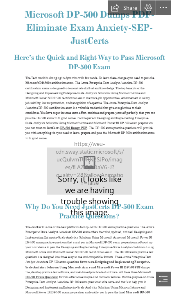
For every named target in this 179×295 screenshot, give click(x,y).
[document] (89, 147)
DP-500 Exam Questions (41, 277)
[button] (124, 7)
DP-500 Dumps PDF (73, 127)
